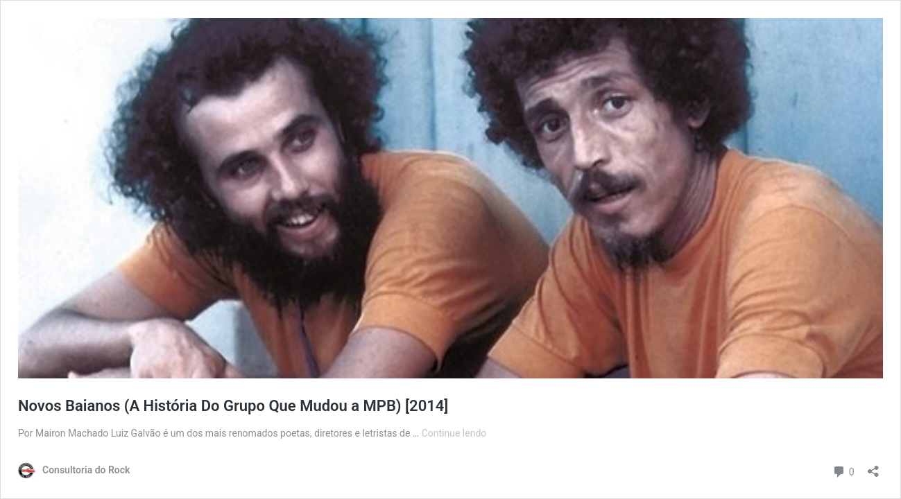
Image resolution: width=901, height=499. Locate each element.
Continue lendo (454, 433)
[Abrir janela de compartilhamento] (873, 467)
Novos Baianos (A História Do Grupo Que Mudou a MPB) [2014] (233, 405)
